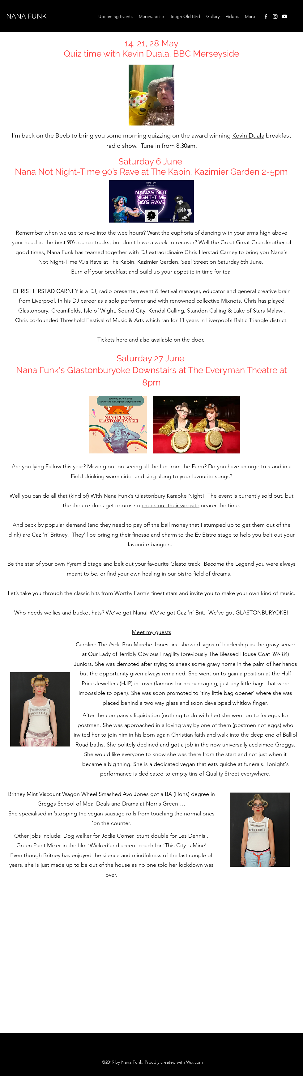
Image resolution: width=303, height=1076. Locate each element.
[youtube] (284, 16)
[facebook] (266, 16)
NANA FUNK (26, 16)
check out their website (170, 505)
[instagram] (275, 16)
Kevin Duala (248, 135)
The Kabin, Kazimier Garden (143, 261)
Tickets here (112, 339)
